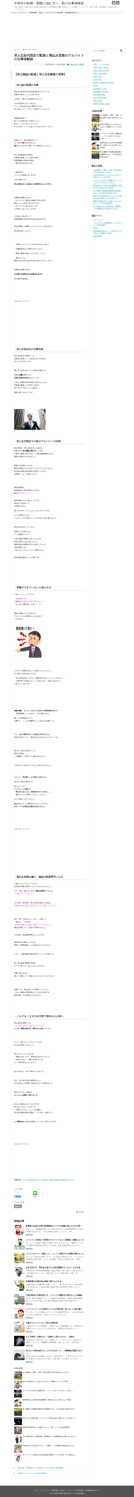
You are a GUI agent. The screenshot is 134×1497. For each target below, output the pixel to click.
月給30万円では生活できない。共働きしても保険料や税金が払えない (49, 1446)
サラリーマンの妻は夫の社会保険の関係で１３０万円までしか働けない (49, 1455)
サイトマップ (23, 12)
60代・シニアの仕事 (101, 64)
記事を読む (29, 1234)
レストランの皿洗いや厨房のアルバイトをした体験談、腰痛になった (55, 1240)
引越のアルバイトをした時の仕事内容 (42, 1323)
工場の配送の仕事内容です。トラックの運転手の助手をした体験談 (54, 1295)
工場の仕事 (97, 79)
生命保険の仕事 (99, 95)
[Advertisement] (67, 30)
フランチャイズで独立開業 (54, 12)
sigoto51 (81, 1212)
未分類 (95, 86)
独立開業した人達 (100, 89)
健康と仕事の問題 (100, 73)
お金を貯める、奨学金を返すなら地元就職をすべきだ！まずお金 (53, 1267)
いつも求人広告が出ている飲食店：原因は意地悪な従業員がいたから (48, 1180)
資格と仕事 (97, 101)
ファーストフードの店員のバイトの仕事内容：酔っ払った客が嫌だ (54, 1309)
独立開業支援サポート (72, 12)
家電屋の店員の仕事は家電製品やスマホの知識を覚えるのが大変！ (54, 1226)
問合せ (41, 12)
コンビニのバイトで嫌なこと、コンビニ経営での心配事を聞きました (55, 1254)
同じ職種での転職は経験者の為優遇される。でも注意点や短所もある (48, 1409)
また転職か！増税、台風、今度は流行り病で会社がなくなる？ (46, 1372)
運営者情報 (33, 12)
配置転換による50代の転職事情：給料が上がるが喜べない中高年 (47, 1400)
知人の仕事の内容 (100, 98)
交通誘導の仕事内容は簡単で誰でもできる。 (44, 1281)
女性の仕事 (97, 76)
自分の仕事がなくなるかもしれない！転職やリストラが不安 (45, 1381)
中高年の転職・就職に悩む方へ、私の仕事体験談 (49, 3)
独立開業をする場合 (100, 92)
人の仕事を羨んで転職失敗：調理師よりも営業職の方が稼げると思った (49, 1436)
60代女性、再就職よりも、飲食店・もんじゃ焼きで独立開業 (38, 1468)
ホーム (14, 12)
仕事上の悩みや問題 (100, 70)
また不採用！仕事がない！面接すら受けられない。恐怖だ (50, 1337)
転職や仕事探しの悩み (101, 104)
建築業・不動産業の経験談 (103, 83)
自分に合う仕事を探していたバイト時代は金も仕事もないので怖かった (49, 1418)
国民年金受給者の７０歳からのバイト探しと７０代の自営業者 (46, 1427)
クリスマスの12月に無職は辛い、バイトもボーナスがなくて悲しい (48, 1391)
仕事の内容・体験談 (76, 64)
